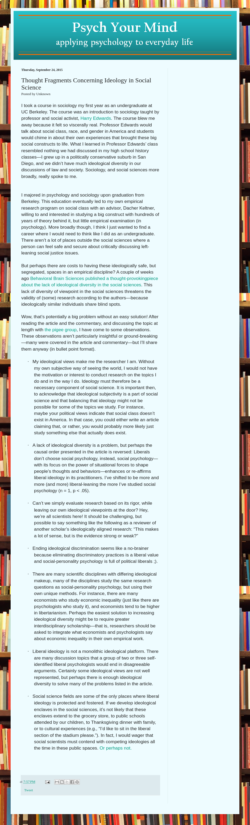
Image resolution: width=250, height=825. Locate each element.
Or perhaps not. (117, 748)
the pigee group (61, 329)
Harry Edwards (95, 118)
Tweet (28, 790)
